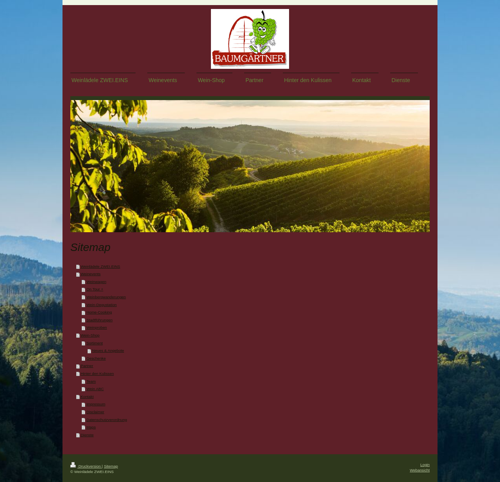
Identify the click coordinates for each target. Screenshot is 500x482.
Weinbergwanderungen (106, 297)
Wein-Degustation (101, 305)
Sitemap (111, 466)
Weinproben (96, 327)
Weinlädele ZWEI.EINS (100, 266)
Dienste (86, 435)
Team (91, 381)
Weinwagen (96, 282)
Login (425, 464)
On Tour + (94, 289)
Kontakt (86, 396)
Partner (86, 366)
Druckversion (86, 466)
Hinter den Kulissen (97, 373)
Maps (91, 427)
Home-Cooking (99, 312)
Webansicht (420, 470)
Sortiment (94, 343)
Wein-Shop (89, 335)
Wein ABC (95, 389)
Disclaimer (95, 412)
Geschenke (96, 358)
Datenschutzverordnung (106, 419)
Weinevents (90, 274)
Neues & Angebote (108, 350)
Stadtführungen (99, 320)
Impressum (95, 404)
